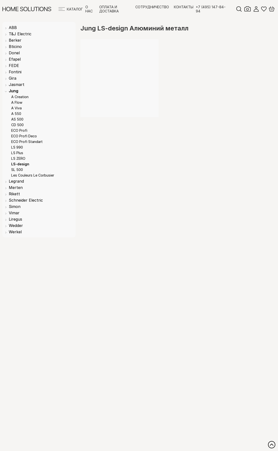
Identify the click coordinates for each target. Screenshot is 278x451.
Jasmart (16, 84)
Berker (15, 40)
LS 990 (17, 147)
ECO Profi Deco (24, 136)
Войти (256, 9)
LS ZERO (18, 158)
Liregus (15, 219)
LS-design (20, 164)
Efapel (15, 59)
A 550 (16, 114)
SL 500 (17, 170)
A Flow (16, 102)
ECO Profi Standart (27, 142)
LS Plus (17, 153)
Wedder (16, 225)
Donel (14, 52)
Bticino (15, 46)
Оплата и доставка (109, 9)
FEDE (14, 65)
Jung (13, 90)
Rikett (14, 193)
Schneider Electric (26, 200)
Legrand (16, 181)
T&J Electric (20, 33)
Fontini (15, 71)
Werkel (15, 231)
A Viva (16, 108)
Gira (12, 78)
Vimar (14, 212)
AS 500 (17, 119)
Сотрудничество (152, 7)
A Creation (20, 97)
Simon (14, 206)
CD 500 (17, 125)
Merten (16, 187)
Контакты (183, 7)
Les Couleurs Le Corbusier (32, 175)
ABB (13, 27)
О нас (89, 9)
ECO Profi (19, 130)
